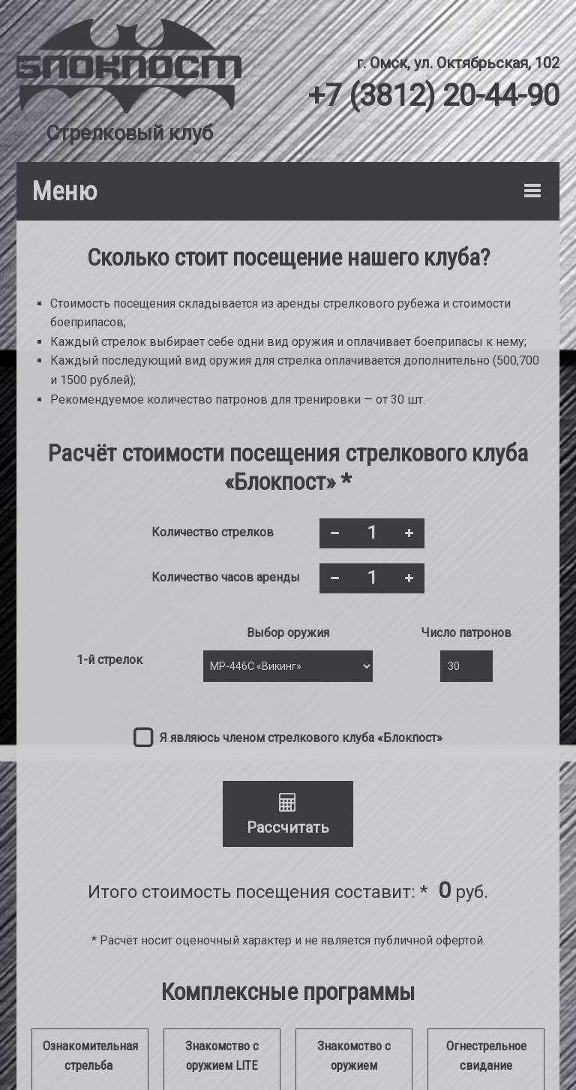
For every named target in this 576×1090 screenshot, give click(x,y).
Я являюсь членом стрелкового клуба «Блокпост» (301, 738)
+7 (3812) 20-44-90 (434, 95)
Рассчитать (288, 814)
